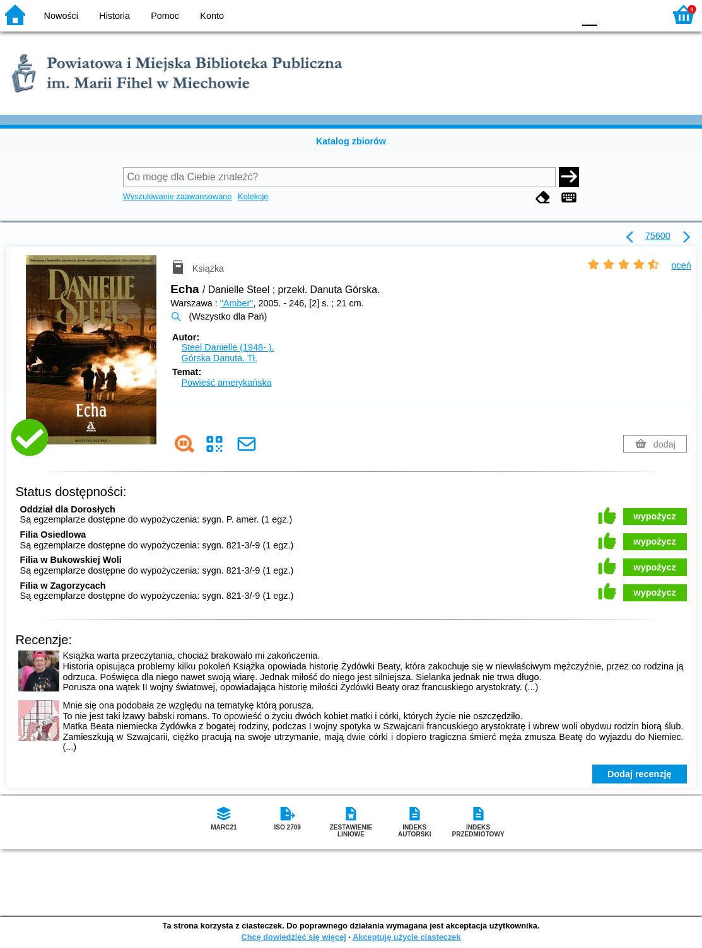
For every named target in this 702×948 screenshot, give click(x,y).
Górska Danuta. (219, 358)
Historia (114, 16)
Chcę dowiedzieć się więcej (293, 937)
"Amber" (237, 303)
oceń (681, 265)
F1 (611, 14)
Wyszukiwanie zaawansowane (177, 196)
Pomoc (165, 16)
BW (509, 14)
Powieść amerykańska (226, 383)
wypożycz (655, 516)
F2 (640, 14)
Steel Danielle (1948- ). (227, 347)
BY (560, 14)
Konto (212, 16)
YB (534, 14)
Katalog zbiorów (351, 141)
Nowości (61, 16)
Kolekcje (253, 196)
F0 (589, 14)
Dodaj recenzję (639, 774)
